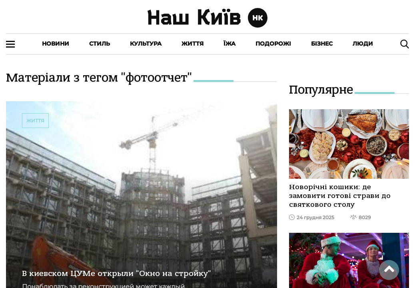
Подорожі (273, 43)
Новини (55, 43)
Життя (193, 43)
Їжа (229, 43)
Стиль (99, 43)
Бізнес (322, 43)
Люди (363, 43)
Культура (146, 43)
